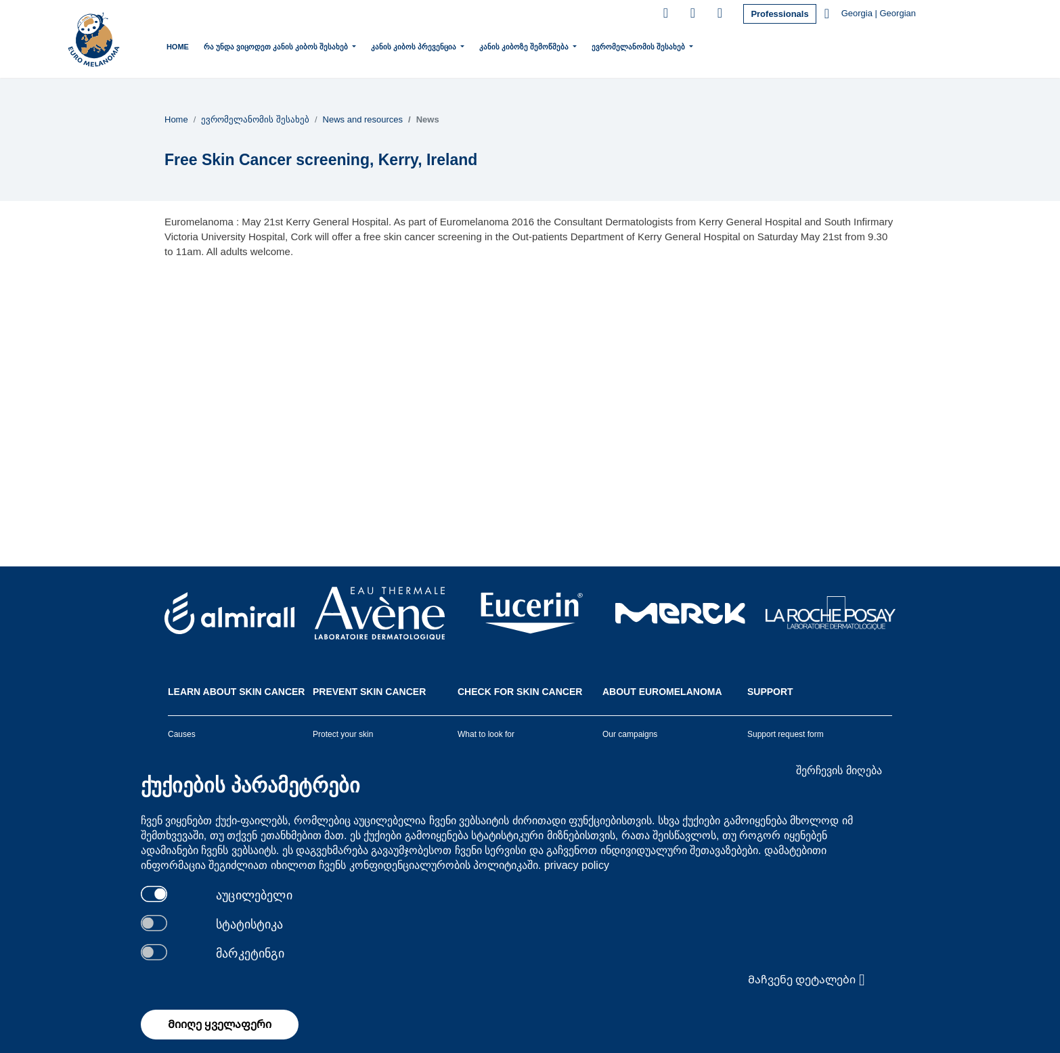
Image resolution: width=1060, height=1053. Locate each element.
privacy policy (576, 865)
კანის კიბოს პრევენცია (414, 45)
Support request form (785, 734)
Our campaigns (629, 734)
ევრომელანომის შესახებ (639, 45)
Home (178, 47)
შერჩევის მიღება (838, 770)
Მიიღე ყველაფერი (219, 1024)
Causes (182, 734)
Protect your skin (343, 734)
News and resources (363, 119)
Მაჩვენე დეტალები (806, 980)
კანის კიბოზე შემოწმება (525, 45)
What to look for (486, 734)
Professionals (779, 14)
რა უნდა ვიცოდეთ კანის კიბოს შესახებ (277, 45)
